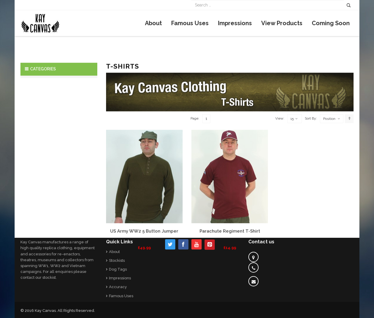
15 (294, 158)
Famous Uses (121, 296)
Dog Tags (118, 269)
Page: (195, 158)
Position (329, 158)
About (114, 251)
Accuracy (118, 287)
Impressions (120, 278)
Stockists (117, 260)
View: (279, 158)
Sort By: (311, 158)
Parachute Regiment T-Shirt (230, 270)
